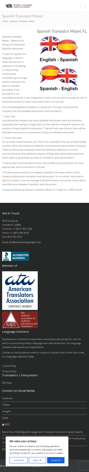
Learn (75, 180)
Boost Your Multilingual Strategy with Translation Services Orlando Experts (42, 432)
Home (5, 21)
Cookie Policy (9, 365)
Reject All (37, 460)
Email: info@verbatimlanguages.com (21, 242)
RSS (7, 424)
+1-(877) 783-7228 (22, 228)
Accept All (55, 460)
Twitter (6, 404)
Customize (19, 460)
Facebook (7, 398)
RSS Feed (7, 382)
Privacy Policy (9, 371)
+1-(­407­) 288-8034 (19, 232)
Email (5, 417)
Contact (6, 189)
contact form (57, 352)
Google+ (6, 411)
